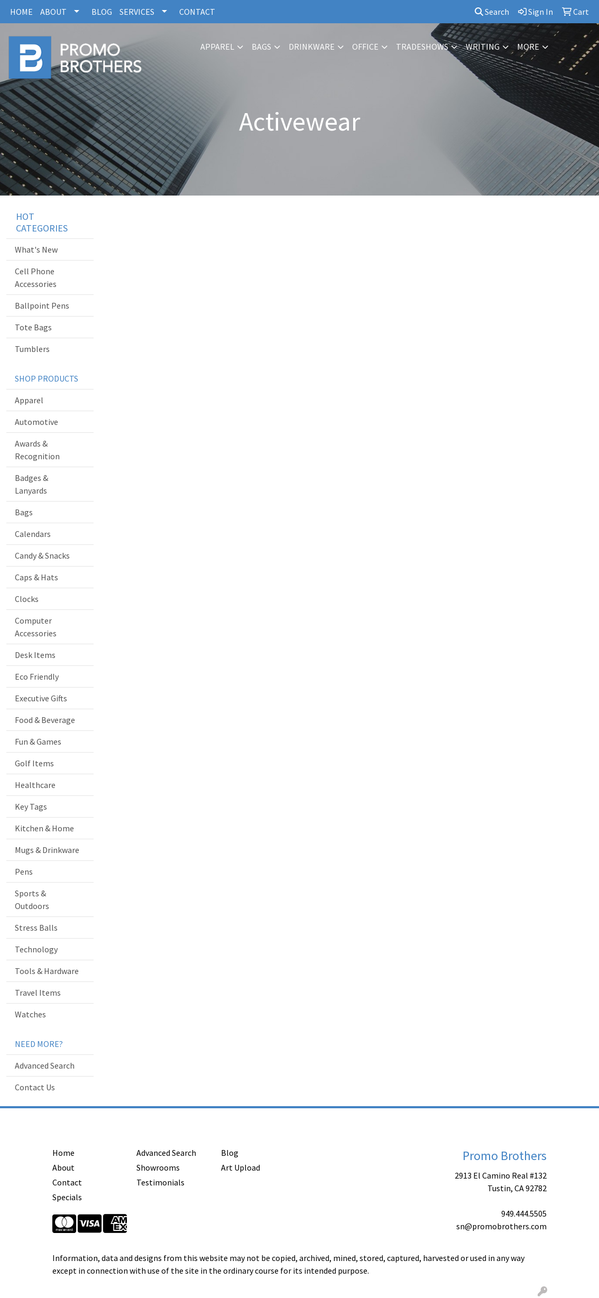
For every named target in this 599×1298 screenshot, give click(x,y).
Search (492, 11)
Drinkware (312, 46)
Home (63, 1152)
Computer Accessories (36, 626)
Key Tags (31, 806)
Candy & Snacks (42, 555)
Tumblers (32, 349)
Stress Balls (36, 927)
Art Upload (240, 1167)
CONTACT (197, 11)
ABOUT (53, 11)
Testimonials (160, 1182)
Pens (24, 871)
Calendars (33, 534)
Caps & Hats (36, 577)
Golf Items (34, 763)
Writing (483, 46)
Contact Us (35, 1087)
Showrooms (158, 1167)
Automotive (36, 421)
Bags (261, 46)
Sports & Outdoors (32, 899)
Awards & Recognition (37, 449)
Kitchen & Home (44, 828)
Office (365, 46)
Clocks (27, 599)
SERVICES (136, 11)
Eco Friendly (37, 676)
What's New (36, 249)
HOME (21, 11)
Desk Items (35, 655)
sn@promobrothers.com (501, 1226)
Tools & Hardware (47, 971)
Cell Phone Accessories (36, 277)
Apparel (217, 46)
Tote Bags (33, 327)
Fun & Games (38, 741)
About (63, 1167)
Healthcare (35, 785)
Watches (30, 1014)
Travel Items (38, 992)
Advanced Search (45, 1065)
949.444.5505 (524, 1213)
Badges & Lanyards (31, 484)
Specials (67, 1197)
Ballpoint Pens (42, 305)
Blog (229, 1152)
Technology (36, 949)
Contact (67, 1182)
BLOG (101, 11)
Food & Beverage (45, 720)
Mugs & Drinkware (47, 850)
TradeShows (422, 46)
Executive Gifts (41, 698)
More (528, 46)
